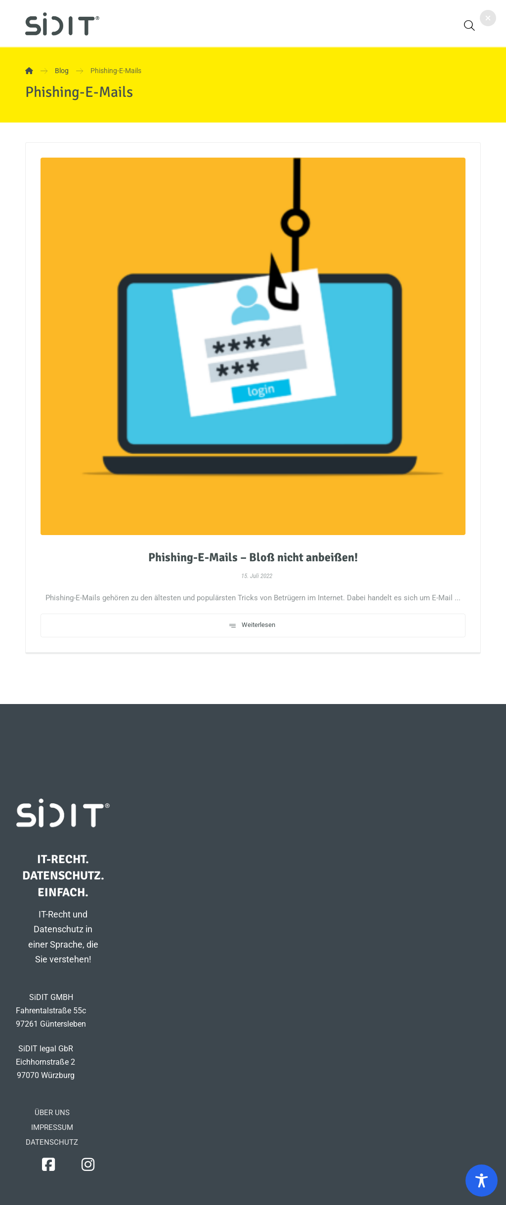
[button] (469, 25)
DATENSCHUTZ (52, 1142)
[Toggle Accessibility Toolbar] (481, 1180)
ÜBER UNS (52, 1112)
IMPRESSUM (52, 1127)
